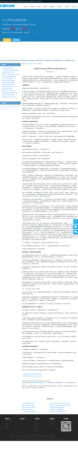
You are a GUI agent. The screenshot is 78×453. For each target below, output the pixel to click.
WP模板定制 (52, 6)
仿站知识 (37, 418)
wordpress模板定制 (9, 421)
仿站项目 (22, 418)
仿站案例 (38, 6)
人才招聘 (50, 423)
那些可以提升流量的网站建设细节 (57, 409)
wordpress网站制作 (11, 108)
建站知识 (35, 63)
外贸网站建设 (38, 435)
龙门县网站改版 (2, 106)
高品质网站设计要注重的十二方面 (9, 97)
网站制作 (60, 6)
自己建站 (35, 428)
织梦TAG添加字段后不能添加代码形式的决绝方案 (60, 403)
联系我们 (52, 418)
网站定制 (67, 6)
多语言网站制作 (17, 106)
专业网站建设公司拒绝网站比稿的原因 (9, 92)
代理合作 (17, 40)
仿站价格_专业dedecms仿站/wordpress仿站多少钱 (60, 405)
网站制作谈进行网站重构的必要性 (9, 82)
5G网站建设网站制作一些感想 (28, 405)
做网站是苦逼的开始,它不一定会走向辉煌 (33, 376)
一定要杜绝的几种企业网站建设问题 (29, 411)
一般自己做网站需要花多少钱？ (28, 403)
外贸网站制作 (32, 435)
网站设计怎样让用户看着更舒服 (8, 90)
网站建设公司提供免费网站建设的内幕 (58, 411)
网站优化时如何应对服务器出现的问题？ (33, 374)
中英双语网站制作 (6, 108)
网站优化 (35, 426)
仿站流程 (32, 6)
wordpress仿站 (12, 435)
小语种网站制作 (13, 106)
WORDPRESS (36, 423)
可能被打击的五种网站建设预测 (8, 80)
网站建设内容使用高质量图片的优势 (57, 407)
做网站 (27, 435)
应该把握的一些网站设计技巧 (28, 409)
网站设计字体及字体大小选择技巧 (29, 407)
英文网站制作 (6, 106)
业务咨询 (8, 40)
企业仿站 (35, 431)
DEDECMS (36, 421)
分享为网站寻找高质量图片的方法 (9, 78)
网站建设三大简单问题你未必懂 (8, 94)
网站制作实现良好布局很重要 (8, 84)
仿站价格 (45, 6)
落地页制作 (50, 435)
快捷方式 (7, 418)
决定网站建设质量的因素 (7, 88)
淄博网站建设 (45, 435)
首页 (27, 63)
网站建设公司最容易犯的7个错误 (8, 86)
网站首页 (26, 6)
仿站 (3, 108)
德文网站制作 (9, 106)
